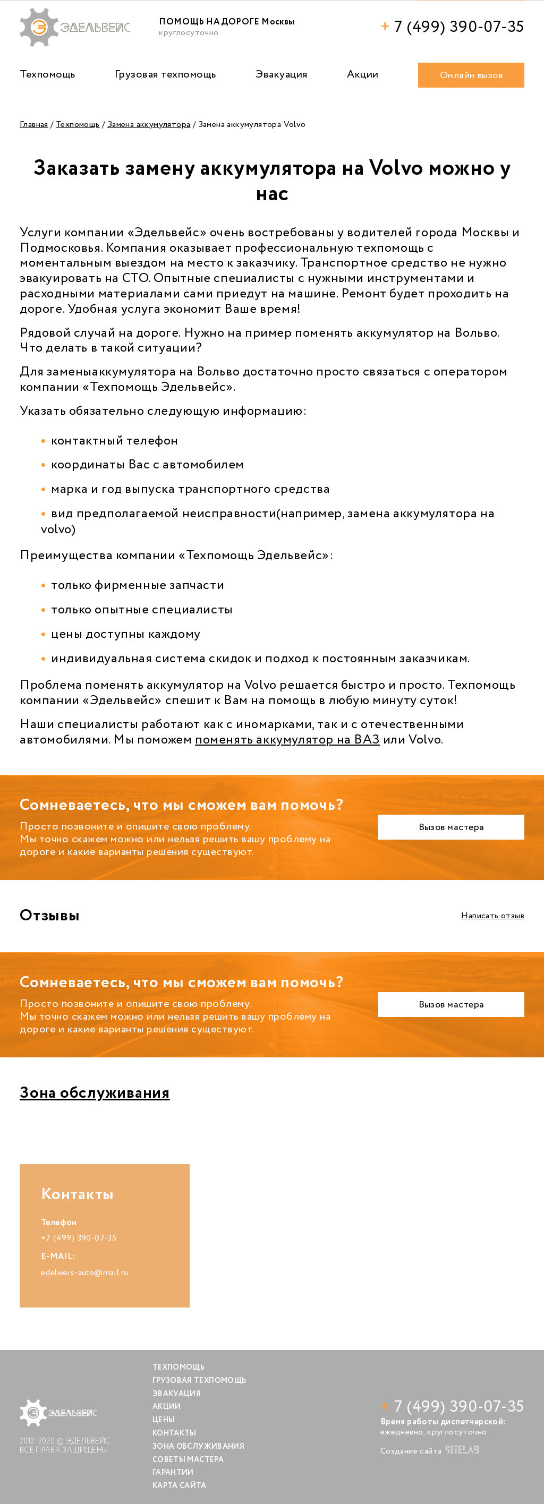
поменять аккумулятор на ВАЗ (287, 740)
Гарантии (173, 1472)
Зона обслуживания (95, 1093)
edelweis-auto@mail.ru (84, 1273)
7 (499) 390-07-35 (452, 27)
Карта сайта (179, 1486)
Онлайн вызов (471, 75)
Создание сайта (429, 1451)
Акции (363, 74)
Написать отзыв (492, 916)
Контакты (174, 1433)
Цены (163, 1420)
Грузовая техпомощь (165, 74)
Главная (34, 124)
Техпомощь (47, 74)
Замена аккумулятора (149, 124)
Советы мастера (188, 1460)
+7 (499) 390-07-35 (78, 1238)
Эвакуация (282, 74)
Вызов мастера (451, 827)
